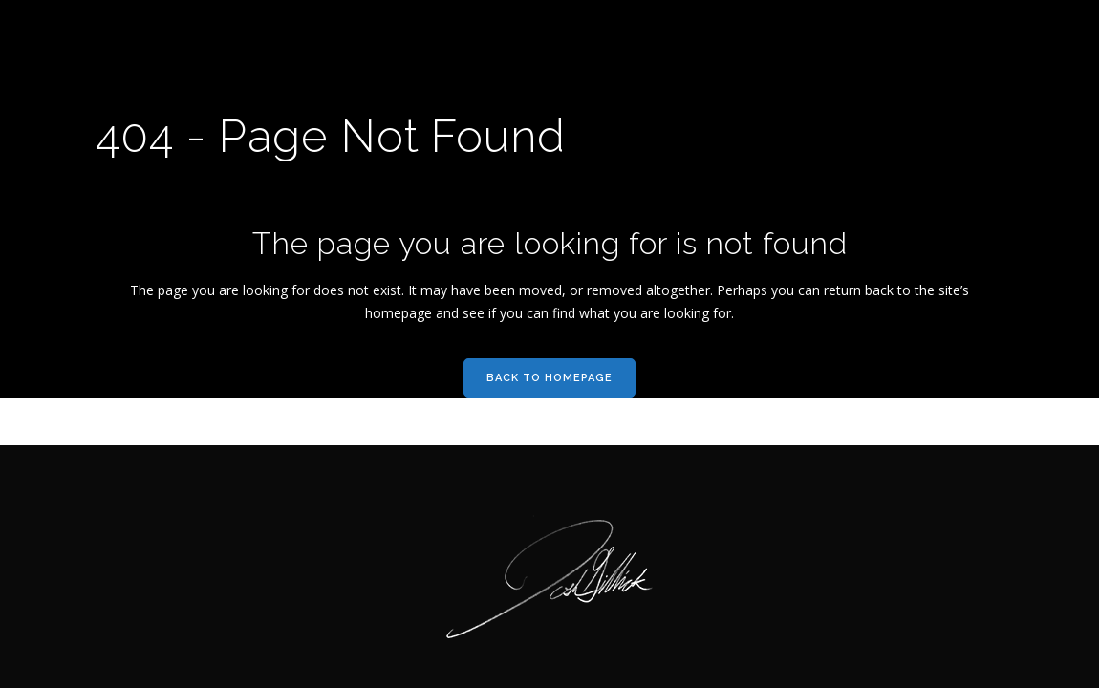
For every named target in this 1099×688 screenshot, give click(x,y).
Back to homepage (549, 378)
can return (829, 290)
